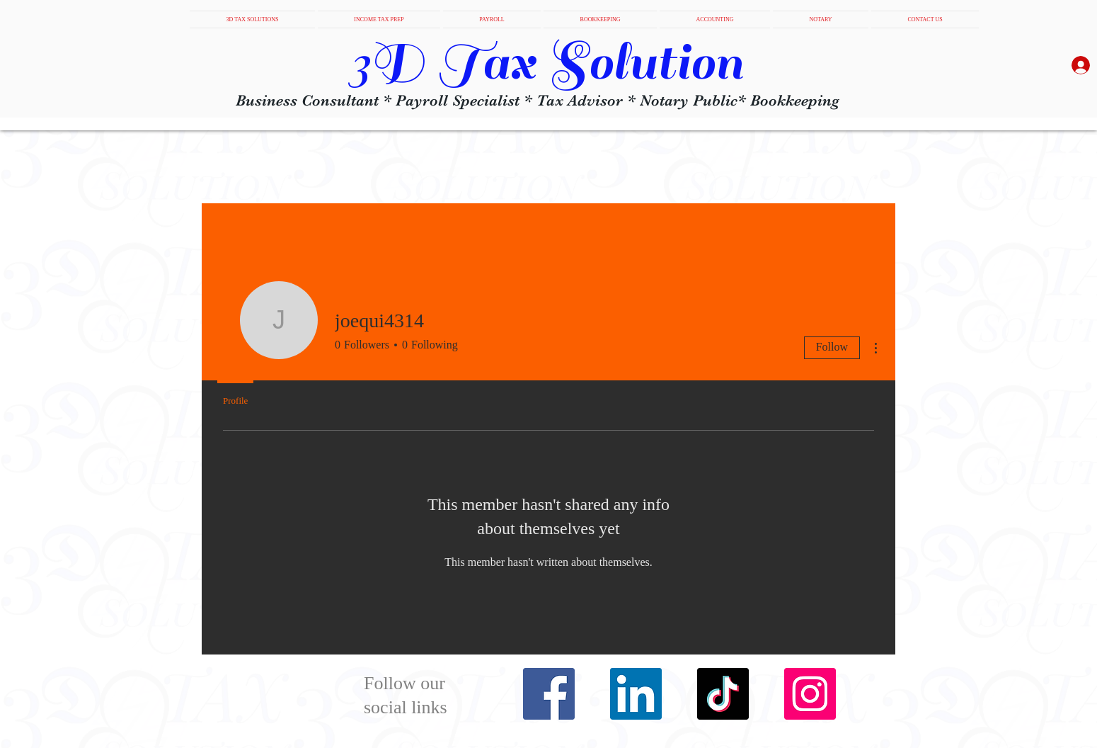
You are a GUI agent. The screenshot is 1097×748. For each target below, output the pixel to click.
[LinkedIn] (636, 694)
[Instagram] (810, 694)
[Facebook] (549, 694)
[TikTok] (723, 694)
